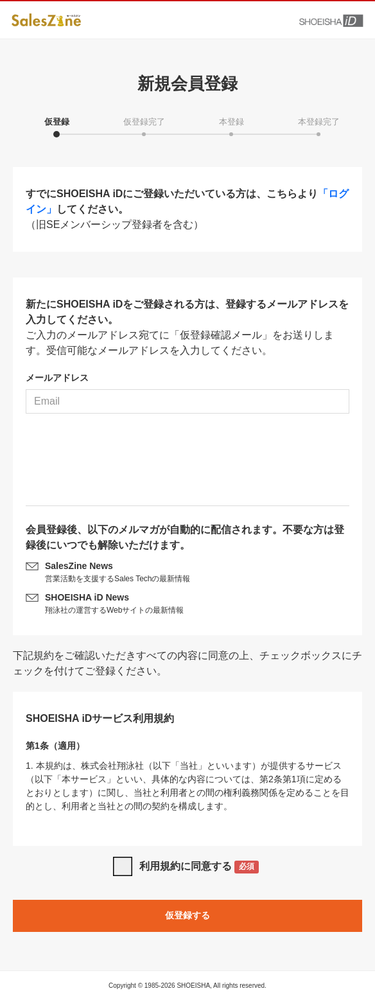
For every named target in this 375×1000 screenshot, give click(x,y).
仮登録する (187, 915)
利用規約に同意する (199, 867)
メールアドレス (57, 378)
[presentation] (187, 464)
